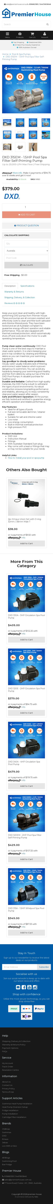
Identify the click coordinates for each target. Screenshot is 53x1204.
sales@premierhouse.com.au (15, 4)
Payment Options (10, 1048)
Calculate (26, 265)
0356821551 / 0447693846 (39, 4)
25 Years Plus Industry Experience (26, 45)
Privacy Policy (8, 1088)
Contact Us (7, 1085)
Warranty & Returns (14, 291)
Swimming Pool (9, 1161)
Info (23, 537)
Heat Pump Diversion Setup (15, 1107)
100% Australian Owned (26, 47)
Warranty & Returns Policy (13, 1044)
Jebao (5, 1142)
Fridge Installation (10, 1110)
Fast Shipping (17, 42)
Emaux (5, 1139)
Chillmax (6, 1129)
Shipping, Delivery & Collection (16, 1041)
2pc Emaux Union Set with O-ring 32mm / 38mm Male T (24, 520)
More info (12, 173)
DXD (4, 1136)
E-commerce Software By (26, 1197)
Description (10, 286)
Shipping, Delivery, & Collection (19, 297)
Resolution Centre (10, 1070)
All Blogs (6, 1158)
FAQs (4, 1051)
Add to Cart (26, 214)
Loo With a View (9, 1146)
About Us (6, 1082)
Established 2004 (34, 42)
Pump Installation (10, 1114)
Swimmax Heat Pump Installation (17, 1103)
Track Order (7, 1066)
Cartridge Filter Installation (14, 1117)
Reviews (14, 303)
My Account (7, 1063)
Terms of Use (8, 1092)
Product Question (26, 225)
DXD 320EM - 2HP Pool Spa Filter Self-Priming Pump (24, 836)
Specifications (27, 286)
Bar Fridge (7, 1164)
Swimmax (6, 1132)
